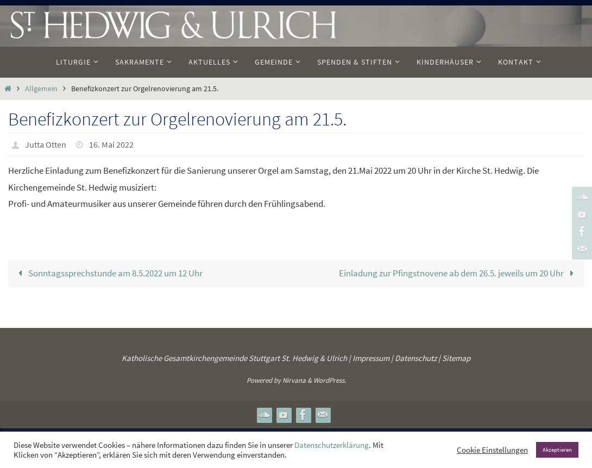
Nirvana (294, 380)
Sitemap (456, 358)
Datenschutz (416, 358)
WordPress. (329, 380)
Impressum (370, 358)
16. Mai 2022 (111, 144)
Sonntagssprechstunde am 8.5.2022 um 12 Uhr (108, 273)
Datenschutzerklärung (331, 445)
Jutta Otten (45, 144)
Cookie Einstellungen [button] (492, 450)
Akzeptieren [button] (557, 449)
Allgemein (41, 88)
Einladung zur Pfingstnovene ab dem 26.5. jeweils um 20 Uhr (458, 273)
